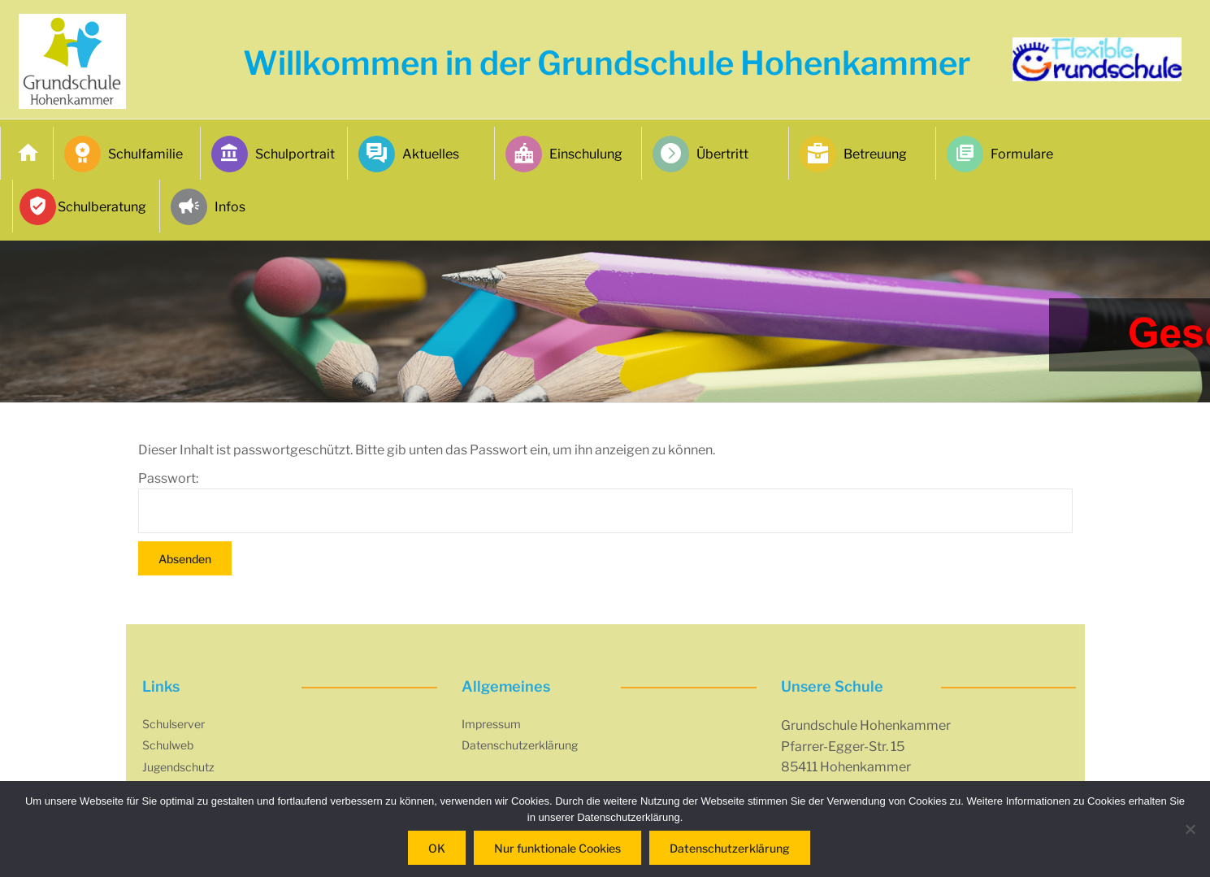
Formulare (1000, 154)
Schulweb (167, 745)
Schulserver (173, 724)
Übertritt (700, 154)
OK (436, 848)
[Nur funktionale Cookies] (1190, 829)
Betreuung (853, 154)
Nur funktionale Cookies (557, 848)
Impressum (491, 724)
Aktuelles (408, 154)
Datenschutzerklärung (520, 745)
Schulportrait (273, 154)
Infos (208, 207)
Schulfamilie (123, 154)
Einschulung (563, 154)
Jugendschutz (178, 767)
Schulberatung (85, 207)
